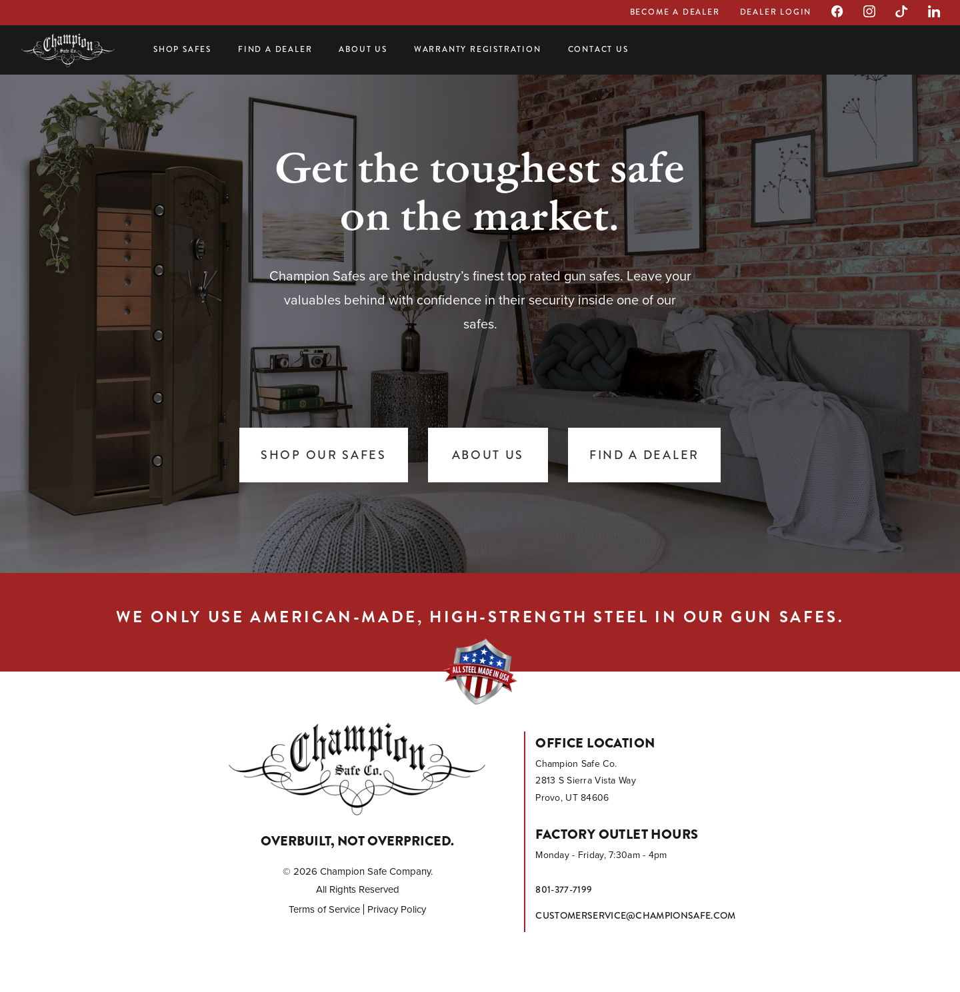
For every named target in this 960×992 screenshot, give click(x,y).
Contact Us (598, 49)
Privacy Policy (396, 909)
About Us (363, 49)
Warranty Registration (477, 49)
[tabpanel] (480, 320)
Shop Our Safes (324, 455)
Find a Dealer (275, 49)
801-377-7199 (563, 889)
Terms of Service (324, 909)
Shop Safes (182, 49)
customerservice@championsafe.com (635, 915)
